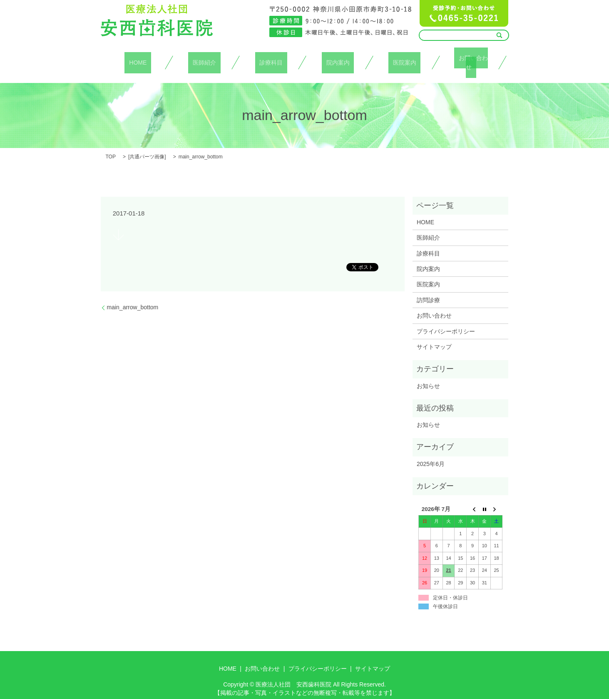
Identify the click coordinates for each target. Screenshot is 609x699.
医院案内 (404, 57)
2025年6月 (431, 454)
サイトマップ (434, 337)
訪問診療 (428, 290)
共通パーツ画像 (146, 147)
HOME (138, 57)
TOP (111, 147)
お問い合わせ (471, 57)
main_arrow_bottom (133, 297)
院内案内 (338, 57)
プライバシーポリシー (446, 321)
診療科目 (271, 57)
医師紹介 (204, 57)
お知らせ (428, 376)
